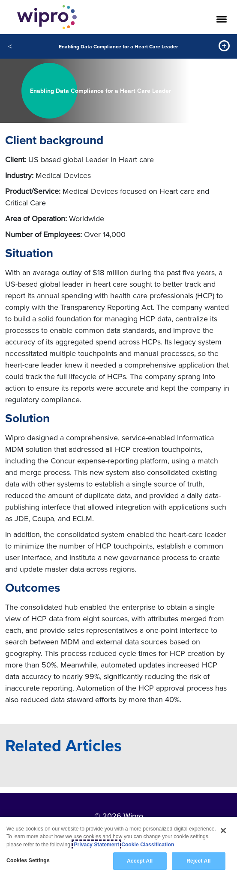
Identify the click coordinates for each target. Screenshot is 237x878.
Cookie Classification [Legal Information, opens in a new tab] (147, 845)
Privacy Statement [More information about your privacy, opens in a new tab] (96, 845)
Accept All (140, 861)
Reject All (198, 861)
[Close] (223, 831)
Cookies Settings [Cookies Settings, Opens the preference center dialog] (28, 861)
